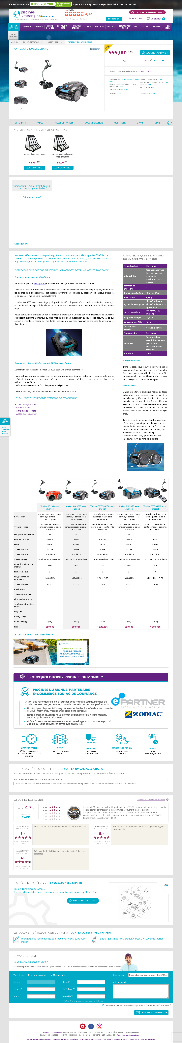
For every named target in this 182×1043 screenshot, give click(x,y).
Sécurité (87, 27)
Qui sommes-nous (34, 1039)
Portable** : (68, 996)
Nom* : (17, 996)
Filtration (26, 27)
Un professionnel (38, 975)
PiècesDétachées (13, 36)
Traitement (99, 27)
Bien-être (144, 27)
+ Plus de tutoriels (21, 244)
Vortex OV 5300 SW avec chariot (102, 507)
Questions (120, 122)
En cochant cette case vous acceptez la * (138, 1005)
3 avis (140, 122)
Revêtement (156, 27)
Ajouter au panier (34, 167)
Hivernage (111, 27)
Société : (17, 982)
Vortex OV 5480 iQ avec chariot (155, 507)
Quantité (148, 60)
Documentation (94, 122)
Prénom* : (18, 989)
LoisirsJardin (167, 27)
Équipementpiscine (62, 27)
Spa (135, 27)
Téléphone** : (69, 989)
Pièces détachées (64, 122)
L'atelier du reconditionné (150, 12)
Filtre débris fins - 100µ (34, 154)
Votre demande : (120, 982)
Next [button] (21, 108)
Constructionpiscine (125, 27)
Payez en (107, 47)
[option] (21, 67)
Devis (157, 122)
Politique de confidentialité (156, 1005)
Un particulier (59, 975)
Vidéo (40, 122)
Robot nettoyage (13, 27)
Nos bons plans (50, 1039)
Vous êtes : (19, 975)
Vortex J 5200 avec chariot (50, 507)
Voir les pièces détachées (85, 901)
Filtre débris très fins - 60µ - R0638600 (62, 155)
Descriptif (20, 122)
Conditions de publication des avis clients (151, 799)
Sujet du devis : (120, 975)
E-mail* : (67, 982)
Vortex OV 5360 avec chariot (129, 507)
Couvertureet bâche (75, 27)
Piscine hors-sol (50, 27)
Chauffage (38, 27)
